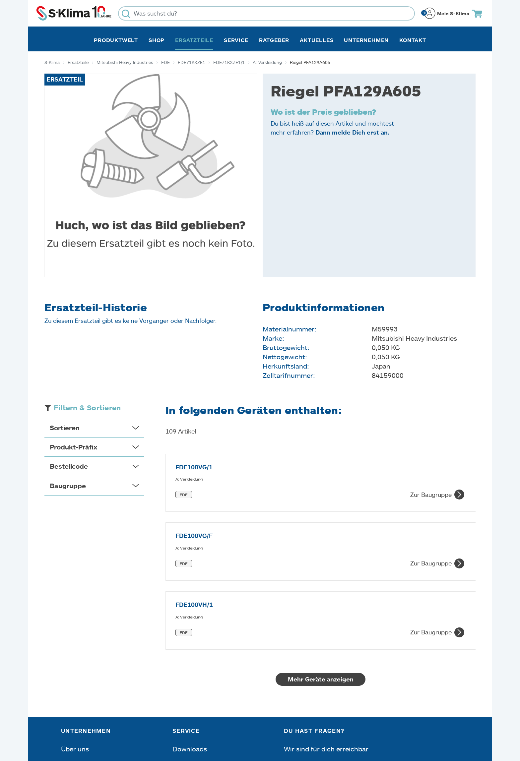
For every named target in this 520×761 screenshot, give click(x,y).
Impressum (76, 723)
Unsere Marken (84, 650)
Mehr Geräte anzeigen (321, 566)
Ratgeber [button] (274, 40)
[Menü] (455, 661)
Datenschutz (128, 723)
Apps (180, 650)
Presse (71, 677)
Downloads (189, 636)
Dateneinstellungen (191, 723)
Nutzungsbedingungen (271, 723)
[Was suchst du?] (266, 13)
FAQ (179, 691)
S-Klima (52, 62)
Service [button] (236, 40)
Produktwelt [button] (116, 40)
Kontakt (412, 40)
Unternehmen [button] (366, 40)
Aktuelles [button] (316, 40)
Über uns (75, 636)
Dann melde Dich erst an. (352, 132)
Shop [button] (156, 40)
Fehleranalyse (193, 664)
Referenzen (78, 691)
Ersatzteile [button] (194, 40)
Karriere (73, 664)
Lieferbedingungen (350, 723)
